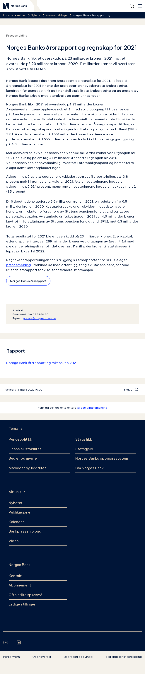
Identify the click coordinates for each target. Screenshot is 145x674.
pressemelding (18, 264)
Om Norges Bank (89, 468)
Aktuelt (15, 491)
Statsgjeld (84, 448)
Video (14, 540)
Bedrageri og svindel (78, 656)
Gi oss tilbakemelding (92, 407)
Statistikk (83, 439)
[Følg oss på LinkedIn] (19, 642)
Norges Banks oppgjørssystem (101, 458)
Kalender (16, 521)
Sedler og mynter (23, 458)
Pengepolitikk (20, 439)
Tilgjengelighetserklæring (124, 656)
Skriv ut (129, 389)
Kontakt (16, 575)
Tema (13, 428)
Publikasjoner (20, 512)
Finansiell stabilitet (25, 448)
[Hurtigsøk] (132, 6)
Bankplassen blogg (25, 531)
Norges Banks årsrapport (28, 281)
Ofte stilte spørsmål (26, 594)
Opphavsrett (42, 656)
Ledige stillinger (22, 604)
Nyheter (16, 502)
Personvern (11, 656)
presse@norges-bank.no (39, 318)
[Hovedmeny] (140, 6)
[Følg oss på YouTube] (6, 642)
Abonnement (20, 585)
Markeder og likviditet (27, 468)
